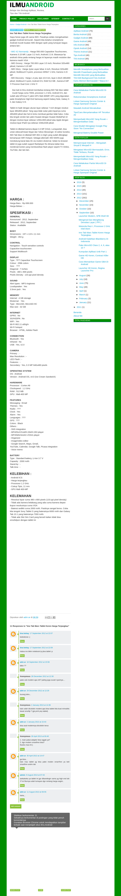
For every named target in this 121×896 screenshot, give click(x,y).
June (81, 283)
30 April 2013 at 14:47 (35, 756)
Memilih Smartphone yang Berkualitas (91, 69)
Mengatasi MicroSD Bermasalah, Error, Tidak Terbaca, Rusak (92, 150)
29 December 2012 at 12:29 (38, 691)
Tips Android (79, 55)
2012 (79, 197)
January (83, 302)
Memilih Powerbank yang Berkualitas (91, 72)
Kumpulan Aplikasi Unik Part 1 (93, 251)
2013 (79, 194)
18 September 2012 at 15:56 (38, 662)
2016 (79, 182)
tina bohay (24, 633)
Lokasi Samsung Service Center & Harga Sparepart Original (89, 102)
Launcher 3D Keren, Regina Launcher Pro (92, 269)
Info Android (79, 45)
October (83, 209)
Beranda (78, 312)
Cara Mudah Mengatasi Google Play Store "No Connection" (90, 127)
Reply (22, 641)
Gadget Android (16, 30)
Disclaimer (43, 19)
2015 (79, 186)
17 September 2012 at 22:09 (41, 648)
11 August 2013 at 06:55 (36, 792)
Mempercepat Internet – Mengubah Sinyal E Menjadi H (90, 144)
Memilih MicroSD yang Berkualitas (89, 75)
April (81, 291)
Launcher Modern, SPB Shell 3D (94, 216)
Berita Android (80, 34)
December (84, 201)
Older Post (65, 890)
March (82, 294)
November (84, 205)
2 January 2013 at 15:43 (36, 722)
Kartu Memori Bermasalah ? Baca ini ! (91, 81)
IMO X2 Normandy (19, 51)
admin (22, 775)
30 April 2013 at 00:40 (40, 736)
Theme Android (81, 51)
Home (14, 19)
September (84, 212)
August (82, 275)
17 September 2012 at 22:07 (41, 633)
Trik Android (79, 58)
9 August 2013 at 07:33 (35, 775)
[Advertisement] (40, 173)
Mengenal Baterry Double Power (89, 133)
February (83, 298)
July (81, 279)
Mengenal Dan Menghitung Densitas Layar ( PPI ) (91, 221)
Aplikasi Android (81, 31)
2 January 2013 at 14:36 (41, 705)
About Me (78, 316)
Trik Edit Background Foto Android (89, 78)
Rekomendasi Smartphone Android (90, 97)
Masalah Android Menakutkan (87, 108)
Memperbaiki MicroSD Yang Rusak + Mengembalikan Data (91, 120)
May (81, 287)
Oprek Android (80, 48)
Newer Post (15, 890)
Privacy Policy (27, 19)
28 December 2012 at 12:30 (42, 676)
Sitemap (55, 19)
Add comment (15, 806)
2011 (79, 307)
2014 (79, 190)
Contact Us (68, 19)
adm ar (23, 662)
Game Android (80, 41)
